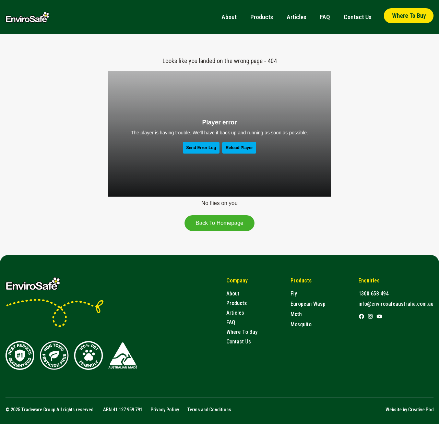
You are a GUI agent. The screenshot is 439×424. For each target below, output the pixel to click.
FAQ (325, 17)
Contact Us (357, 17)
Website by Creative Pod (409, 409)
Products (261, 17)
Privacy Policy (165, 409)
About (229, 17)
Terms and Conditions (209, 409)
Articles (296, 17)
